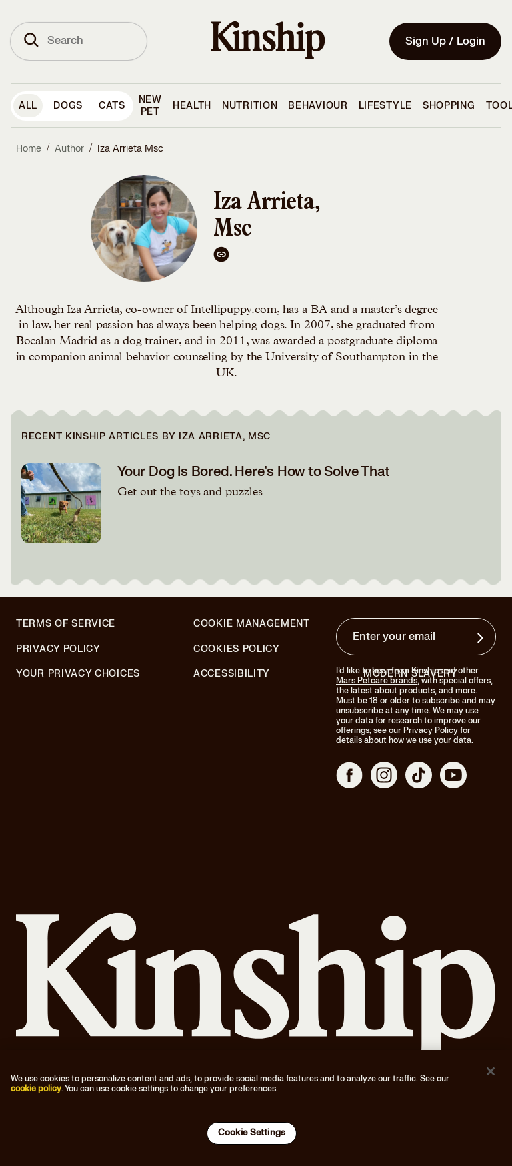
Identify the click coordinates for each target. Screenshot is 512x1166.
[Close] (490, 1071)
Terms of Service (65, 623)
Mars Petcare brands (376, 680)
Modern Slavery (410, 674)
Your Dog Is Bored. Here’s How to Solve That (253, 471)
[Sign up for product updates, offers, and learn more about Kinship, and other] (482, 638)
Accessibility (231, 674)
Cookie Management (251, 623)
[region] (256, 1108)
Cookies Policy (236, 649)
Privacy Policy (58, 649)
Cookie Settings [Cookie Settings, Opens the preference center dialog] (251, 1132)
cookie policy (36, 1088)
